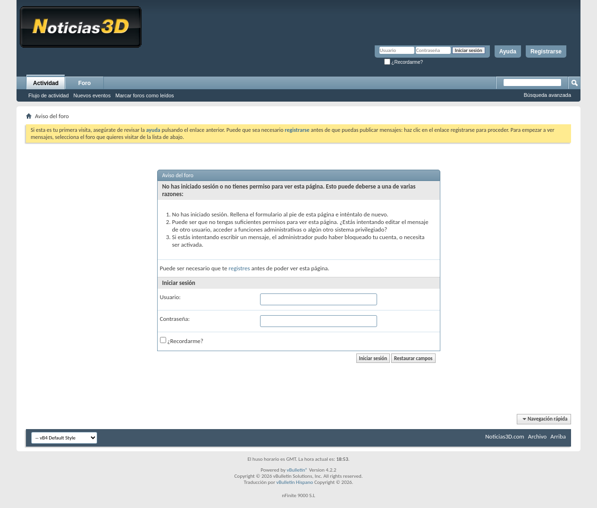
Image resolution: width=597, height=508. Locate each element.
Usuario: (170, 297)
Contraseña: (175, 318)
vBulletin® (297, 470)
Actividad (46, 83)
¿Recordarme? (403, 62)
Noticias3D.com (504, 436)
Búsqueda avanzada (547, 95)
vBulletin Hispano (295, 482)
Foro (84, 83)
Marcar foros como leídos (145, 95)
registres (239, 268)
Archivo (537, 436)
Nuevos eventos (92, 95)
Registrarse (546, 51)
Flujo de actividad (48, 95)
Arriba (558, 436)
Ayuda (507, 51)
